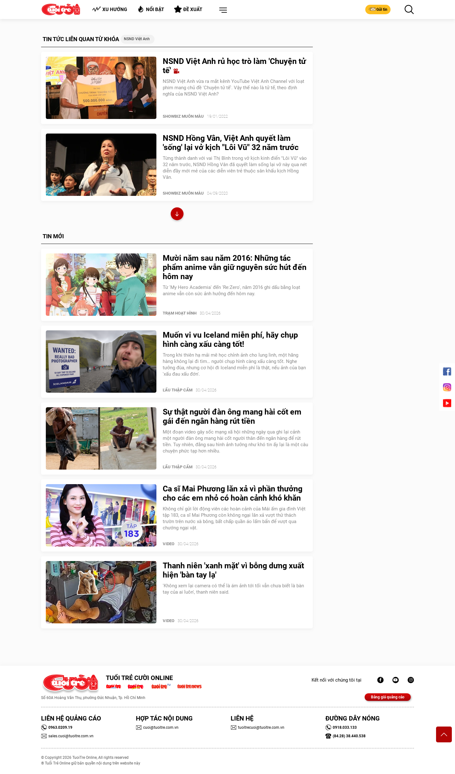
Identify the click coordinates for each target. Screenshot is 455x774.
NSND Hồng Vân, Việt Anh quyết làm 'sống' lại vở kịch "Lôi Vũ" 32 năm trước (231, 143)
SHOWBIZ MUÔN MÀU (183, 116)
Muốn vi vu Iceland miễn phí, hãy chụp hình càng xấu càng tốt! (230, 339)
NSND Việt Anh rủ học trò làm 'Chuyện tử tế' (234, 66)
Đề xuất (188, 9)
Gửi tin (377, 9)
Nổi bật (150, 9)
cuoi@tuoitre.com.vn (157, 727)
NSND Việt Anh (137, 39)
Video (168, 543)
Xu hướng (109, 9)
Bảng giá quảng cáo (387, 697)
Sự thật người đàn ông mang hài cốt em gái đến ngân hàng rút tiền (232, 416)
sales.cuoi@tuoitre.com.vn (67, 736)
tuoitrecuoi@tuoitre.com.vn (257, 727)
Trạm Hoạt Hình (180, 313)
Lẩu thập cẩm (177, 390)
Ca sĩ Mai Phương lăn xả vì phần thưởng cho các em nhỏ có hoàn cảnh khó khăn (232, 493)
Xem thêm (177, 214)
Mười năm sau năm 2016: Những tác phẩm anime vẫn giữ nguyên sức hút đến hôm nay (234, 267)
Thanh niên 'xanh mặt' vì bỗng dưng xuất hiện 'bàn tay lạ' (233, 570)
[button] (222, 10)
